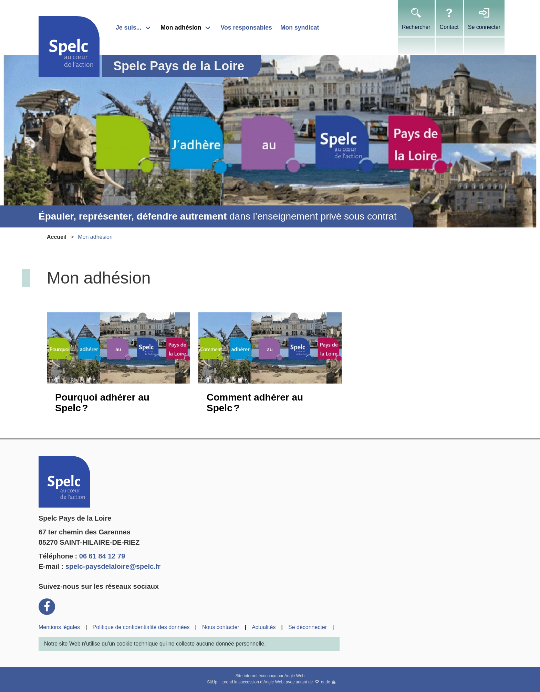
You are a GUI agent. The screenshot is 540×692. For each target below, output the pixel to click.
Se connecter (484, 27)
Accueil (56, 237)
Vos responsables (246, 27)
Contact (449, 27)
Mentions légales (59, 627)
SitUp (212, 682)
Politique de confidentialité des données (141, 627)
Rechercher (416, 27)
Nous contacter (220, 627)
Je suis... (128, 27)
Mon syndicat (299, 27)
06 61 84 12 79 (102, 556)
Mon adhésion (180, 27)
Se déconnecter (307, 627)
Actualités (264, 627)
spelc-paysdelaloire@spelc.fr (112, 566)
